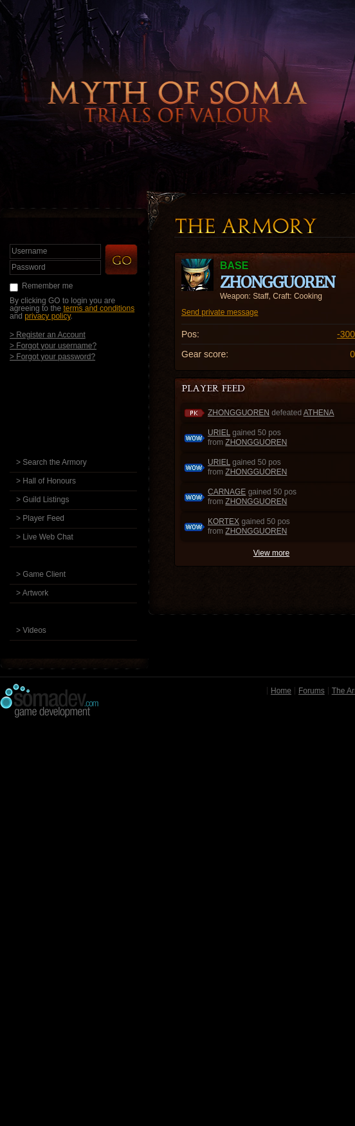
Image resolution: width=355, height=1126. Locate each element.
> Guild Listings (42, 499)
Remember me (47, 286)
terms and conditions (98, 308)
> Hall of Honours (46, 480)
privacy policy (47, 316)
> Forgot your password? (52, 356)
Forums (311, 691)
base (234, 265)
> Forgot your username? (53, 345)
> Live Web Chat (44, 536)
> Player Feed (40, 518)
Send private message (219, 312)
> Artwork (32, 592)
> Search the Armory (51, 462)
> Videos (31, 630)
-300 (346, 334)
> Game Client (41, 574)
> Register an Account (48, 334)
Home (281, 691)
